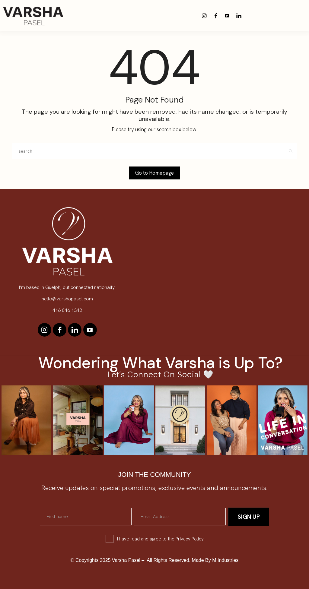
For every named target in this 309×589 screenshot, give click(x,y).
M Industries (225, 560)
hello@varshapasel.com (67, 299)
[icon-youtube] (227, 15)
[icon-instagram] (204, 15)
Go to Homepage (154, 172)
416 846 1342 (67, 310)
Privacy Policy (190, 539)
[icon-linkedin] (238, 15)
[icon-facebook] (215, 15)
